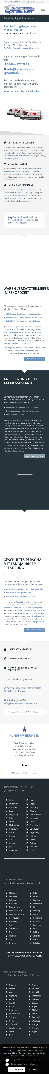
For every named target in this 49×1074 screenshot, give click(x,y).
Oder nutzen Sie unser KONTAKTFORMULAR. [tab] (22, 712)
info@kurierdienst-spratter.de (24, 883)
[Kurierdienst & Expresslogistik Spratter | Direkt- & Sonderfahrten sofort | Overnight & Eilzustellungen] (20, 9)
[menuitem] (41, 9)
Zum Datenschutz (34, 1069)
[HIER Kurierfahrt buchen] (34, 359)
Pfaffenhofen (14, 825)
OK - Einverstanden (16, 1069)
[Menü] (41, 9)
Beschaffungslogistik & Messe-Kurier (19, 18)
